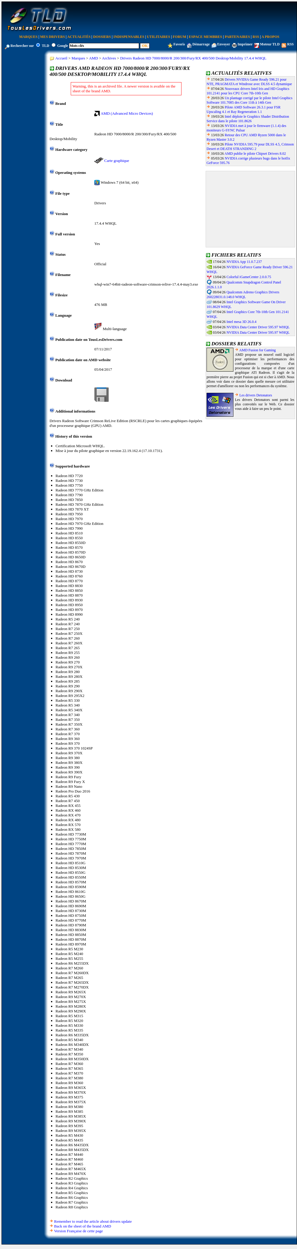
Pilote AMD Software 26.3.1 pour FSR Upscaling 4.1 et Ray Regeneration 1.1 (244, 109)
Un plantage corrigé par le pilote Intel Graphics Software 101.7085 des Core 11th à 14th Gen (250, 100)
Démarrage (201, 44)
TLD (45, 46)
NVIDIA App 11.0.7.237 (244, 262)
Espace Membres (205, 37)
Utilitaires (158, 37)
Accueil (61, 58)
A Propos (270, 37)
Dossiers (102, 37)
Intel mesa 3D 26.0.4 (241, 322)
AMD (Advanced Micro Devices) (127, 113)
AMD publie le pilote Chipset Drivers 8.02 (255, 153)
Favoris (179, 44)
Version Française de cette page (78, 1231)
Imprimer (245, 44)
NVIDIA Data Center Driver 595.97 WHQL (258, 327)
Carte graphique (116, 160)
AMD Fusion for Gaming (257, 350)
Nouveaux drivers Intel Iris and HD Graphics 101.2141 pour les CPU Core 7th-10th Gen (248, 91)
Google (62, 46)
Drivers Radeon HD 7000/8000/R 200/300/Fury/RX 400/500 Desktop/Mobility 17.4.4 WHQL (193, 58)
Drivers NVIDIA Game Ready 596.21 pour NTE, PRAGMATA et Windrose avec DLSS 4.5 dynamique (249, 81)
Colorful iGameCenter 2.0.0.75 (249, 277)
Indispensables (128, 37)
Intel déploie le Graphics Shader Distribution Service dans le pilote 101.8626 (248, 118)
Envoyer (223, 44)
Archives (109, 58)
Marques (28, 37)
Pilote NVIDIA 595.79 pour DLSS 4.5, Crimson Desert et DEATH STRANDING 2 (250, 146)
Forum (179, 37)
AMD (93, 58)
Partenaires (237, 37)
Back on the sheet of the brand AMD (82, 1226)
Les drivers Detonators (255, 395)
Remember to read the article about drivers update (93, 1221)
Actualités (78, 37)
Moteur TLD (270, 44)
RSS (256, 37)
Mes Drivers (52, 37)
